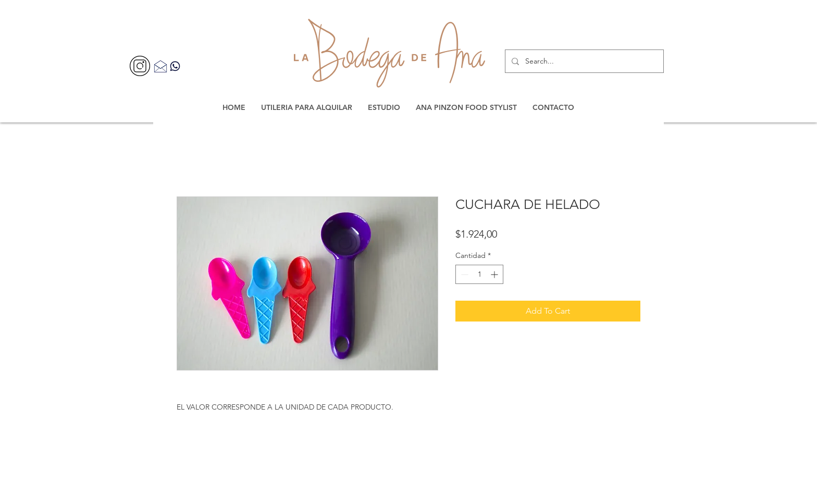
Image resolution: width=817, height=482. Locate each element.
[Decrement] (463, 274)
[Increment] (495, 274)
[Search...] (583, 61)
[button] (306, 107)
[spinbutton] (479, 274)
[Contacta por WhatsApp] (175, 66)
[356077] (140, 66)
